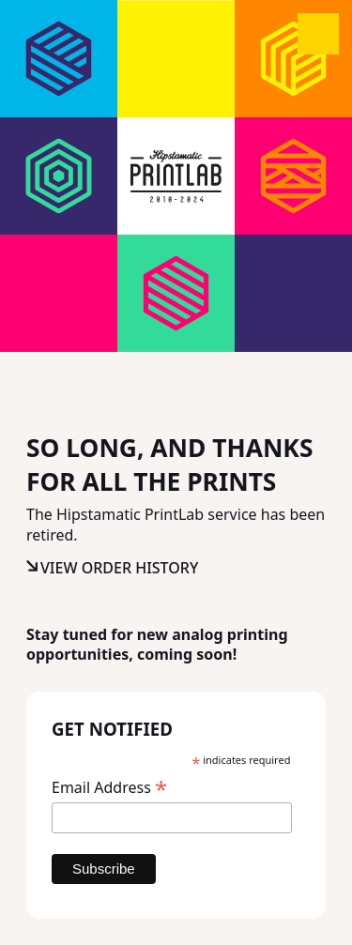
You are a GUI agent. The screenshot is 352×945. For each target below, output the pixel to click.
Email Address (109, 786)
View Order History (119, 567)
